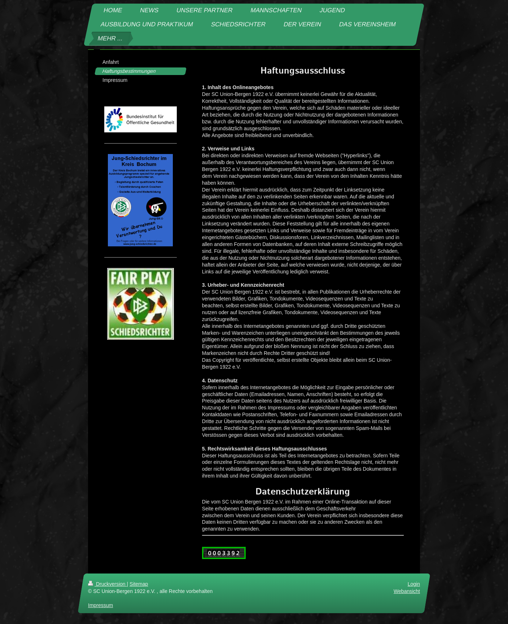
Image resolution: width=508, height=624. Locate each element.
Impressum (100, 605)
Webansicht (407, 591)
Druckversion (107, 584)
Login (414, 584)
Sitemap (139, 584)
